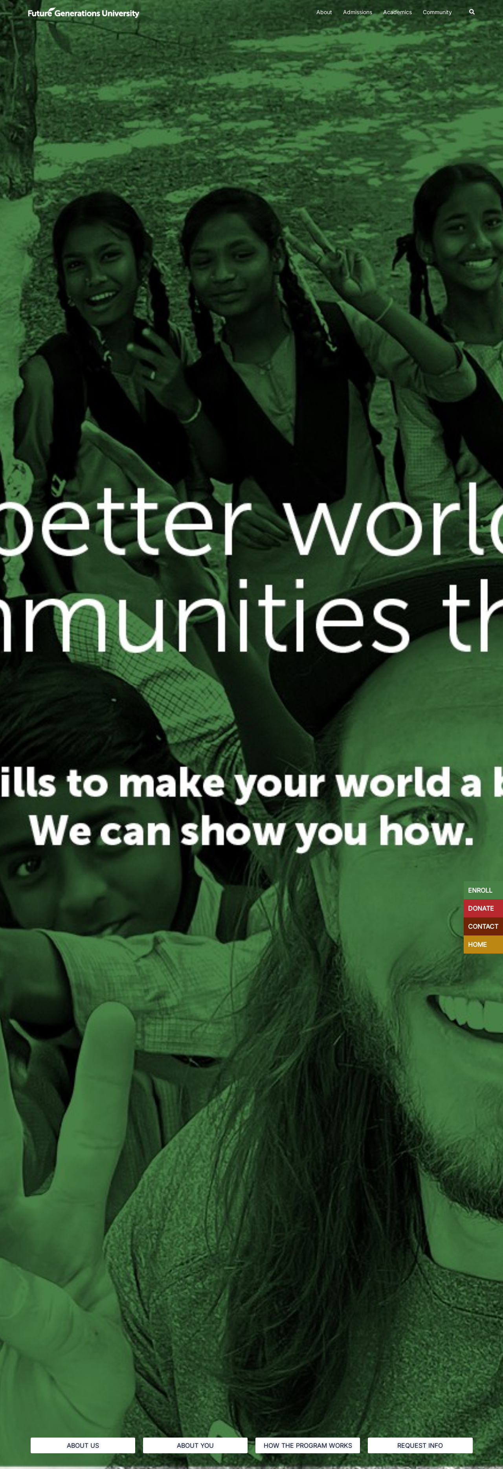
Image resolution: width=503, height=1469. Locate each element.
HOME (477, 944)
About (324, 12)
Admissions (357, 12)
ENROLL (480, 890)
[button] (472, 12)
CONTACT (483, 926)
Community (437, 12)
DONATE (481, 908)
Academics (397, 12)
